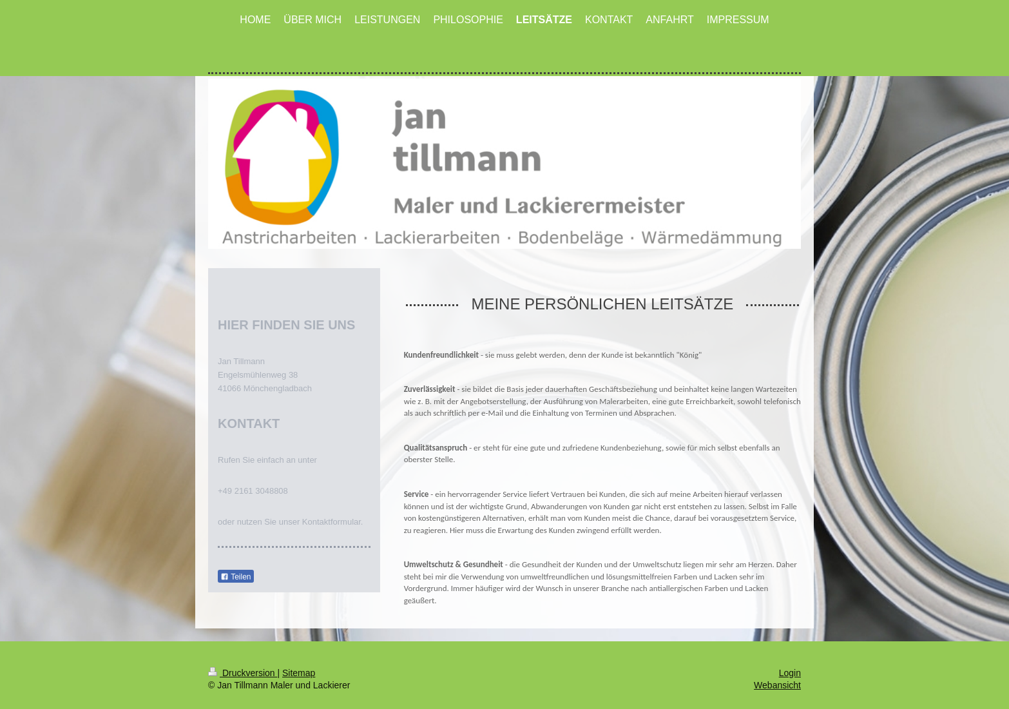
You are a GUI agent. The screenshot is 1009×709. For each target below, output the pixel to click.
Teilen (235, 576)
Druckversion (242, 664)
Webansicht (777, 676)
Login (790, 664)
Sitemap (298, 664)
